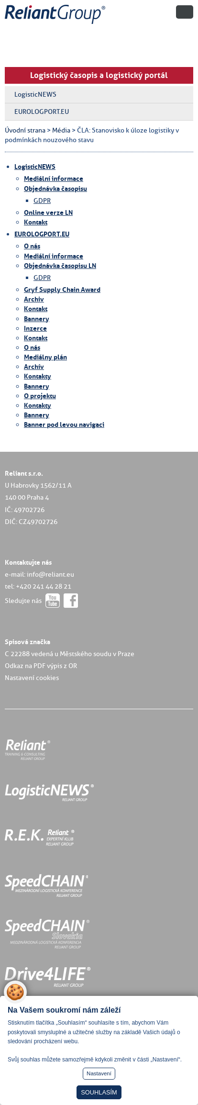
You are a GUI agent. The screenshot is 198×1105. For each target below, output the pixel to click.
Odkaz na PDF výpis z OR (41, 665)
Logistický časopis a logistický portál (99, 75)
